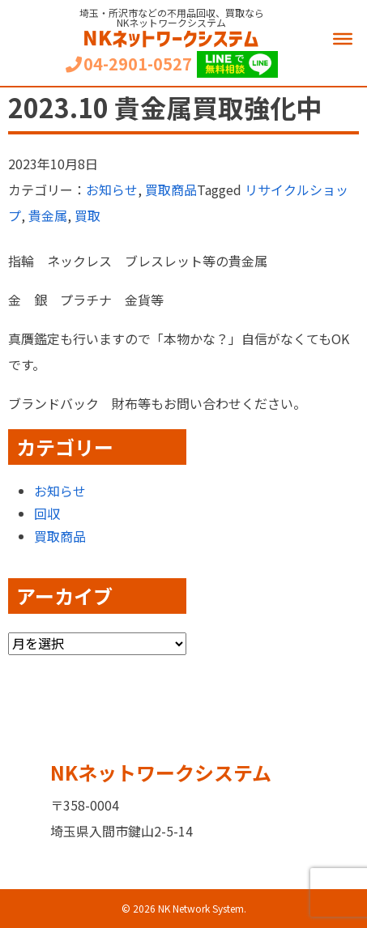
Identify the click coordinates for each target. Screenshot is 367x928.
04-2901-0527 (129, 64)
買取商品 (171, 189)
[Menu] (342, 39)
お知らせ (112, 189)
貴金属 (47, 215)
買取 (87, 215)
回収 (47, 513)
